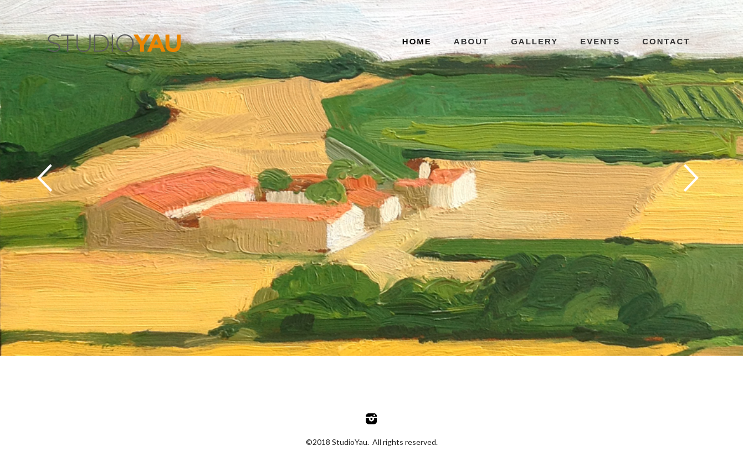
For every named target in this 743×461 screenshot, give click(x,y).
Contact (666, 41)
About (471, 41)
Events (600, 41)
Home (417, 41)
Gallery (534, 41)
